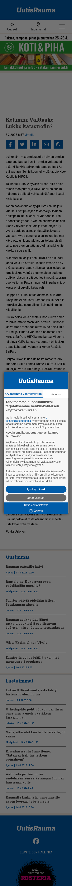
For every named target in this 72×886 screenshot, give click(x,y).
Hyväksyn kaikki (36, 489)
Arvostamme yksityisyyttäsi (24, 393)
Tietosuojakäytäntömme (36, 505)
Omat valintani (36, 498)
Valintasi (56, 394)
